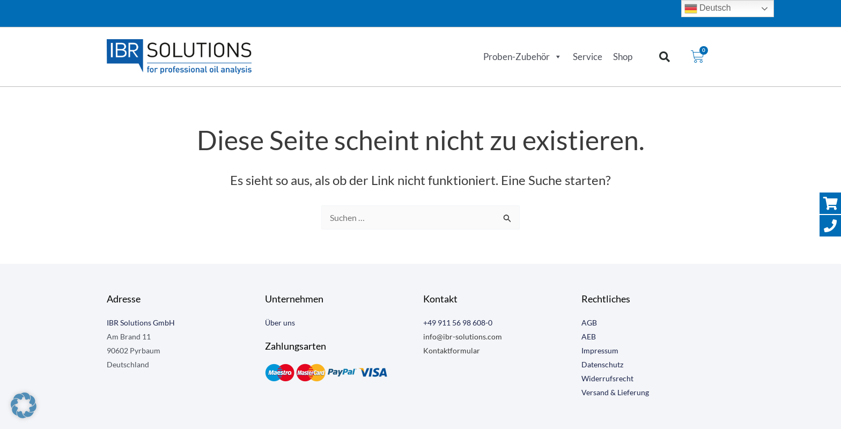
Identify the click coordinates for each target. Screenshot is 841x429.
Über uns (280, 322)
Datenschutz (602, 364)
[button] (664, 57)
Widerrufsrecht (607, 378)
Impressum (599, 350)
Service (587, 56)
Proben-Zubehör (522, 57)
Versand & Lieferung (615, 392)
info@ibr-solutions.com (462, 336)
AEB (588, 336)
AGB (589, 322)
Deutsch (707, 8)
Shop (622, 56)
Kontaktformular (451, 350)
